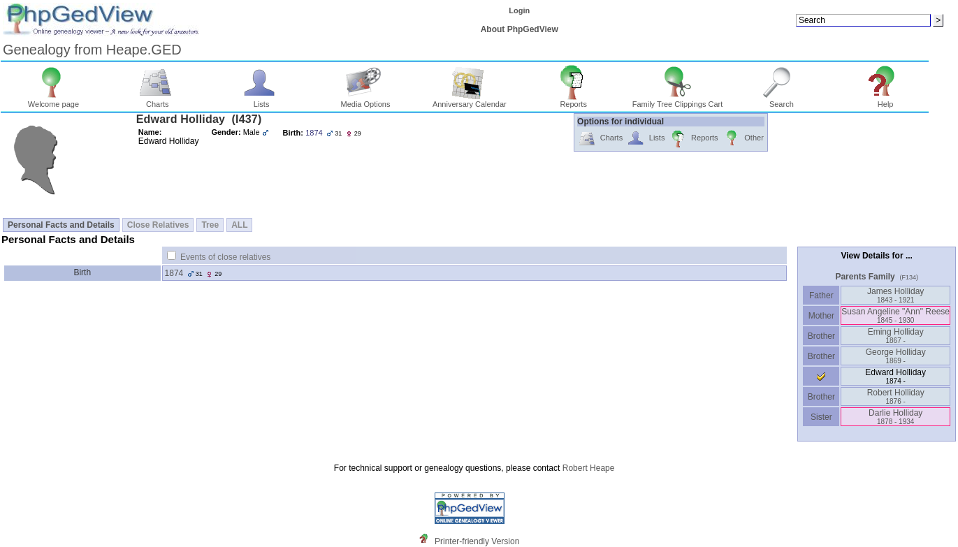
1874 (174, 273)
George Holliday (896, 356)
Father (821, 295)
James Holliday (895, 295)
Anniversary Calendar (470, 100)
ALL (239, 225)
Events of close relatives (225, 257)
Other (743, 138)
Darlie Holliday (895, 416)
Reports (573, 100)
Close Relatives (158, 225)
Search (781, 100)
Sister (821, 417)
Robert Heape (589, 468)
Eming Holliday (896, 335)
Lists (262, 100)
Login (519, 10)
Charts (157, 100)
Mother (821, 316)
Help (886, 100)
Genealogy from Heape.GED (92, 49)
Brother (821, 336)
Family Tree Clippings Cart (677, 100)
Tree (210, 225)
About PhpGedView (519, 29)
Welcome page (53, 100)
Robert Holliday (895, 396)
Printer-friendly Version (477, 541)
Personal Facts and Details (61, 225)
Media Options (365, 100)
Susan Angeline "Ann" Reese (895, 315)
